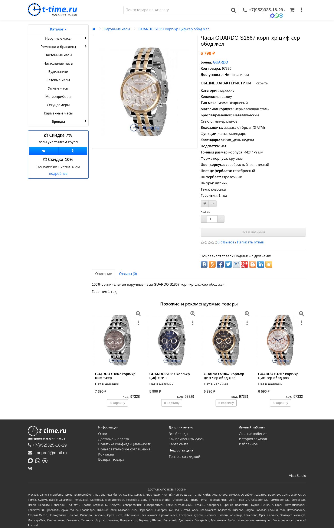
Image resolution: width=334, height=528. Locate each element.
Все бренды (178, 434)
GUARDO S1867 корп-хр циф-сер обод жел (173, 29)
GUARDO (220, 62)
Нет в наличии (253, 232)
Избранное (248, 444)
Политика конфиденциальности (124, 444)
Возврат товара (111, 459)
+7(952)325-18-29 (47, 445)
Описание (103, 274)
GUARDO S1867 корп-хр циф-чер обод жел (224, 376)
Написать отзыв (250, 242)
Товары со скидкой (184, 457)
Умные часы (58, 88)
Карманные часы (58, 113)
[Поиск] (176, 10)
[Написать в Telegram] (46, 460)
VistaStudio (297, 475)
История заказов (253, 439)
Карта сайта (178, 444)
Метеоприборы (58, 96)
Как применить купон (187, 439)
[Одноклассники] (73, 151)
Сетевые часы (58, 80)
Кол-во (205, 211)
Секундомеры (58, 105)
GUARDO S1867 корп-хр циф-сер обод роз (278, 376)
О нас (102, 434)
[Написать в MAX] (31, 460)
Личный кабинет (253, 434)
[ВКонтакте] (31, 468)
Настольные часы (58, 63)
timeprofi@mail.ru (47, 452)
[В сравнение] (213, 203)
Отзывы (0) (128, 274)
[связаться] (263, 10)
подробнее (58, 173)
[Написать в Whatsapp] (38, 460)
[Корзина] (292, 10)
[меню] (301, 10)
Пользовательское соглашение (124, 449)
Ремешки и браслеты (64, 46)
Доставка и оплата (113, 439)
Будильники (58, 72)
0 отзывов (226, 242)
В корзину (117, 403)
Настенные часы (58, 55)
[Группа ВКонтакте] (43, 151)
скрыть (262, 83)
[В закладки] (205, 203)
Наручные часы (66, 38)
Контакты (106, 454)
